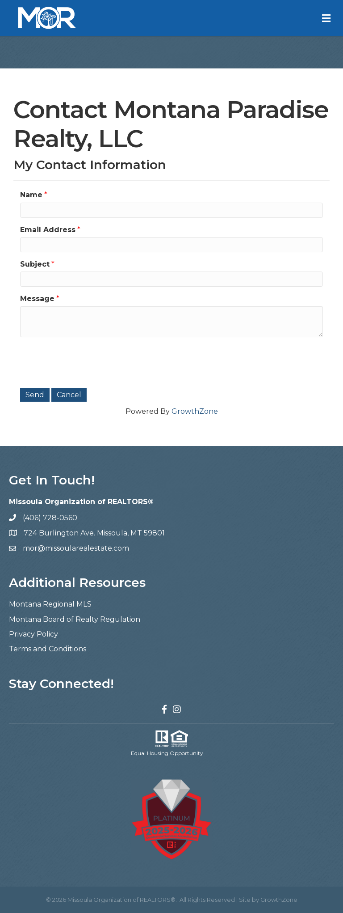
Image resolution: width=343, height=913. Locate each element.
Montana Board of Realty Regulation (74, 619)
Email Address (47, 229)
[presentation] (88, 361)
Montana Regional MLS (50, 604)
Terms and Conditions (47, 649)
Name (31, 195)
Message (37, 298)
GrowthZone (195, 411)
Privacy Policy (33, 634)
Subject (35, 264)
